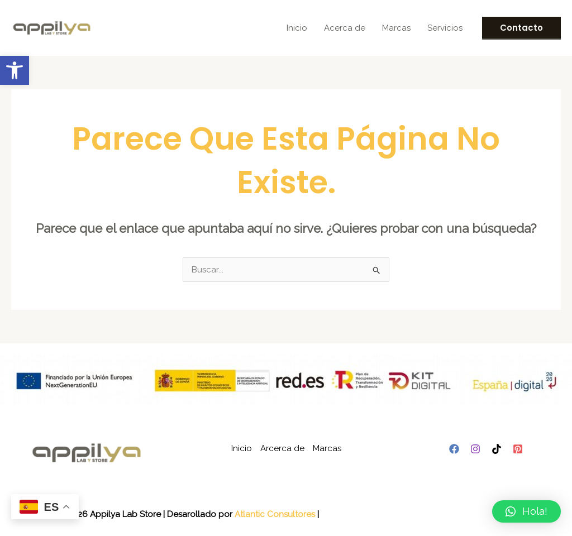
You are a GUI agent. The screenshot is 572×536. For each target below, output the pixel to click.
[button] (14, 70)
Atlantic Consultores (275, 514)
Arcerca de (282, 448)
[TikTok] (497, 449)
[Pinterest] (518, 449)
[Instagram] (475, 449)
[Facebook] (454, 449)
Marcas (396, 28)
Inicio (297, 28)
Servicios (445, 28)
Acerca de (344, 28)
